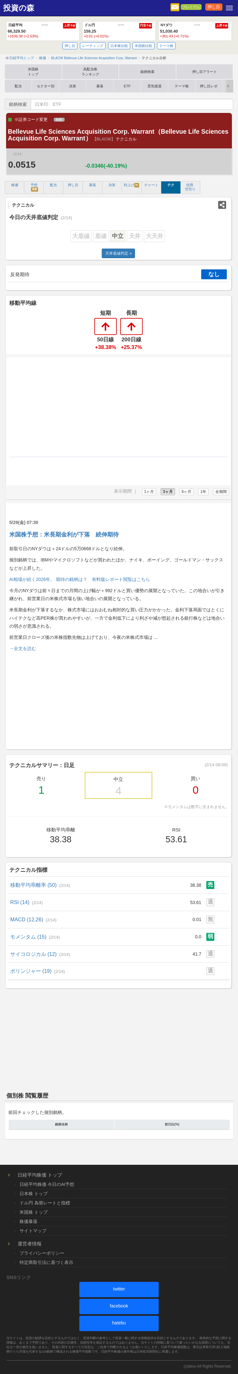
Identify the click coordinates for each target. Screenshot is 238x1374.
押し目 (214, 7)
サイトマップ (33, 1230)
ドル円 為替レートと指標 (45, 1202)
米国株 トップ (34, 1212)
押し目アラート (204, 72)
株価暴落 (28, 1221)
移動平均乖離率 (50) (40, 885)
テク (170, 185)
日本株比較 (119, 46)
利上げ (131, 185)
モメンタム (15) (35, 937)
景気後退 (154, 86)
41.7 (197, 954)
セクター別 (45, 86)
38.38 (195, 885)
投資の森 (18, 8)
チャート (151, 185)
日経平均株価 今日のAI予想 (47, 1184)
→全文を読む (22, 648)
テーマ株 (166, 46)
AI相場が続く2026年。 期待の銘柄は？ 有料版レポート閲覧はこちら (79, 579)
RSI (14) (26, 902)
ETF (127, 86)
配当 (18, 86)
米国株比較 (143, 46)
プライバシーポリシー (42, 1253)
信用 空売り (190, 187)
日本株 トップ (34, 1193)
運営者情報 (30, 1243)
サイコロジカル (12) (40, 954)
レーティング (92, 46)
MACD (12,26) (33, 919)
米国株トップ (33, 71)
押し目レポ (209, 86)
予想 (34, 187)
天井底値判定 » (118, 253)
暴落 (99, 86)
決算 (72, 86)
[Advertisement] (118, 699)
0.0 (198, 936)
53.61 (195, 902)
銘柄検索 (147, 72)
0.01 (197, 919)
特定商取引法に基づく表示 (46, 1262)
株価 (14, 185)
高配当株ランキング (90, 71)
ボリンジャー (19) (37, 971)
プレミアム (191, 7)
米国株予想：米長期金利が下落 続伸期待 (64, 534)
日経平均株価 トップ (40, 1175)
